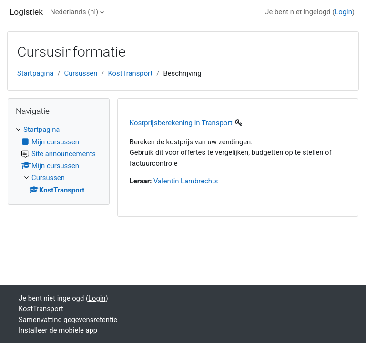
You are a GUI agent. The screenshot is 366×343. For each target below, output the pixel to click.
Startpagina (35, 73)
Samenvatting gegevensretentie (68, 319)
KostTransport (130, 73)
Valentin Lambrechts (185, 181)
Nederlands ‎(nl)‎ (74, 12)
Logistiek (26, 12)
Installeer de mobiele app (58, 330)
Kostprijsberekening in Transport (181, 123)
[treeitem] (59, 159)
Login (343, 12)
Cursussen (81, 73)
